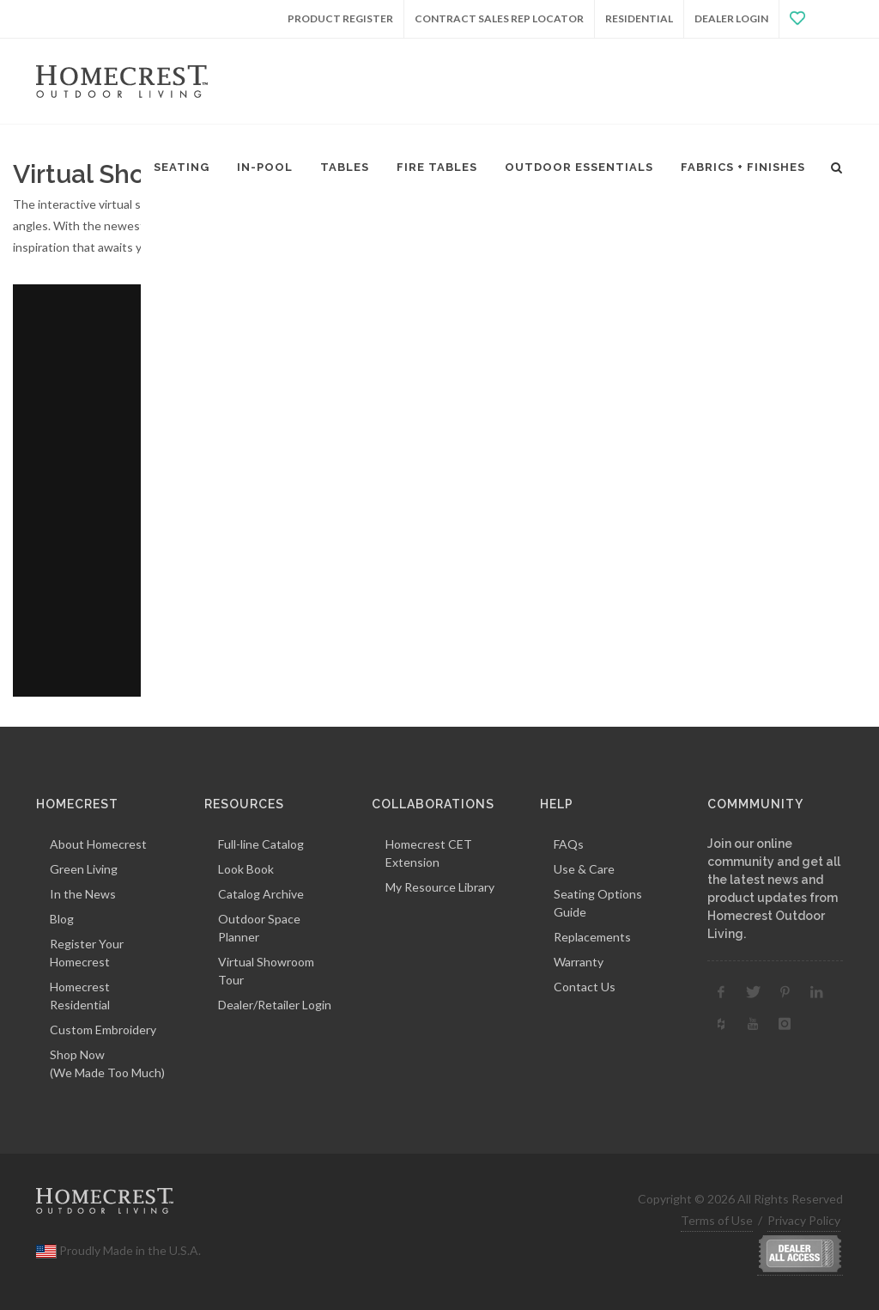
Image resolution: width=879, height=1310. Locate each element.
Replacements (592, 936)
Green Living (84, 869)
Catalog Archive (261, 894)
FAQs (569, 844)
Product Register (340, 18)
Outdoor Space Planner (259, 927)
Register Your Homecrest (87, 952)
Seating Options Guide (598, 903)
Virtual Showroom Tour (266, 970)
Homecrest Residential (80, 995)
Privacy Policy (803, 1220)
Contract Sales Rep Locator (499, 18)
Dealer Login (731, 18)
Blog (62, 918)
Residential (639, 18)
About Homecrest (98, 844)
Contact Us (584, 986)
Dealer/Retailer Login (274, 1004)
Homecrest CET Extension (428, 853)
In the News (83, 894)
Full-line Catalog (261, 844)
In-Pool (265, 167)
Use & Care (584, 869)
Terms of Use (717, 1220)
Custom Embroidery (103, 1029)
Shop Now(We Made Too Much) (107, 1063)
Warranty (578, 961)
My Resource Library (439, 887)
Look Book (246, 869)
